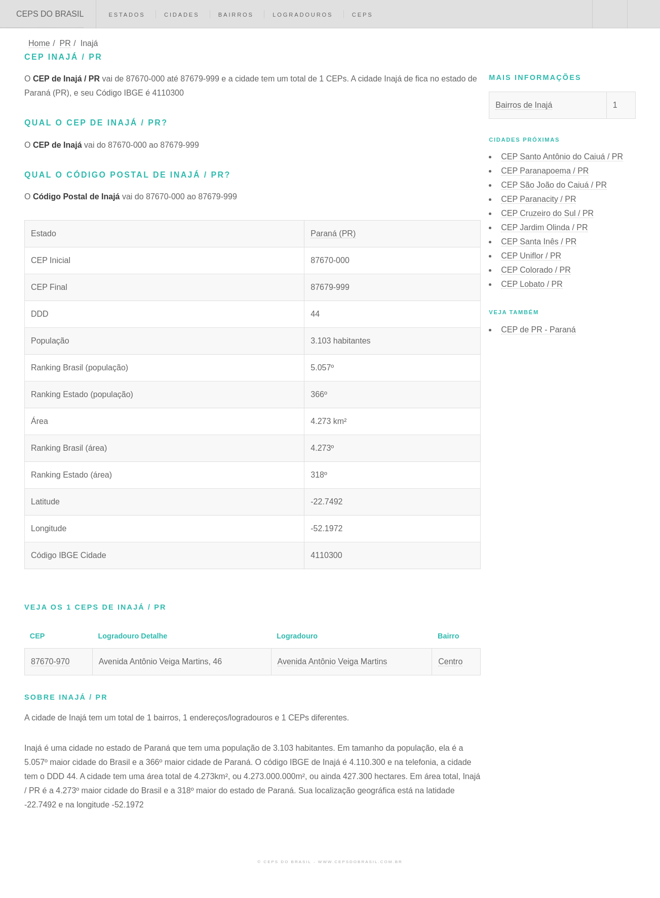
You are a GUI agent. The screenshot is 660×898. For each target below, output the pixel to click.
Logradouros (303, 15)
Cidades (181, 15)
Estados (126, 15)
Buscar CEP (609, 14)
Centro (450, 661)
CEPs (362, 15)
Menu (644, 14)
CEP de (538, 329)
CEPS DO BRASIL (50, 14)
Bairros (236, 15)
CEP (562, 156)
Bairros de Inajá (523, 105)
